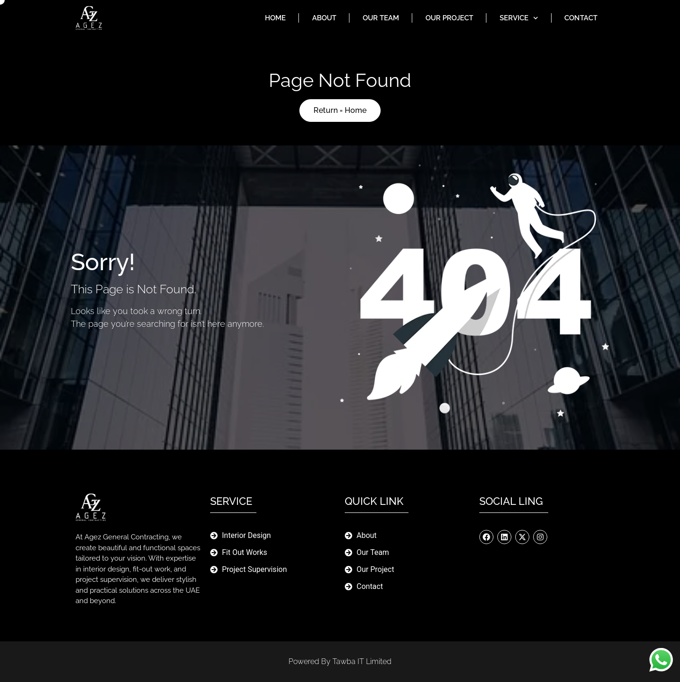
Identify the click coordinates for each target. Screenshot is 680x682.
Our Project (449, 18)
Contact (580, 18)
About (324, 18)
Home (275, 18)
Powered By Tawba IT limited (340, 661)
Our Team (381, 18)
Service (519, 18)
